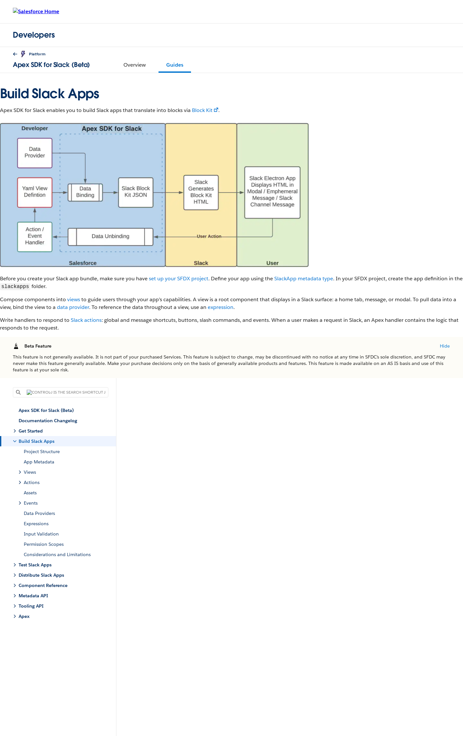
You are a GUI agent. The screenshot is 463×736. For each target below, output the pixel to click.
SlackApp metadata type (303, 278)
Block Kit (202, 110)
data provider (73, 307)
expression (220, 307)
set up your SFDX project (178, 278)
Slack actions (86, 320)
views (73, 299)
